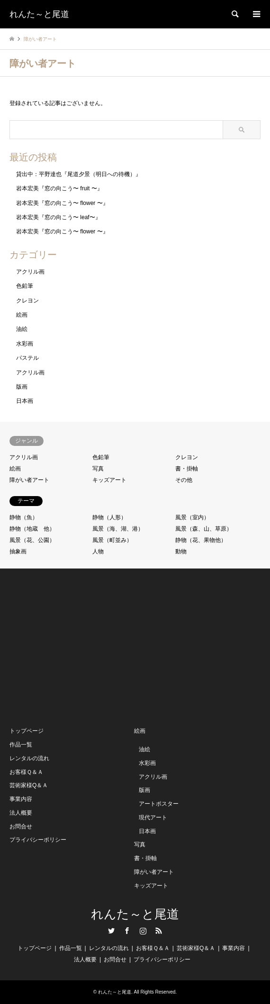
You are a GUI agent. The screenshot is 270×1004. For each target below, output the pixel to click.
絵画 (21, 314)
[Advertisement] (80, 646)
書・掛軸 (186, 468)
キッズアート (109, 480)
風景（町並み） (112, 540)
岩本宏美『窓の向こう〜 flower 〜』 (62, 203)
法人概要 (20, 812)
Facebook (127, 930)
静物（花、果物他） (200, 540)
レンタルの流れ (29, 758)
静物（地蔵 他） (32, 528)
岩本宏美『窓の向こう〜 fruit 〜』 (59, 188)
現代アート (153, 817)
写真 (98, 468)
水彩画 (24, 343)
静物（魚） (23, 517)
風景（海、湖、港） (118, 528)
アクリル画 (30, 271)
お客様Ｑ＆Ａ (26, 772)
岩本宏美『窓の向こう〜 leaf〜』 (58, 217)
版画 (21, 386)
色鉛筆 (24, 286)
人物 (98, 551)
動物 (181, 551)
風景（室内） (192, 517)
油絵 (21, 329)
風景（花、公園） (32, 540)
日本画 (24, 401)
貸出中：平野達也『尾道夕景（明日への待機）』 (78, 174)
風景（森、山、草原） (203, 528)
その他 (183, 480)
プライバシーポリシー (37, 839)
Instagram (143, 930)
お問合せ (20, 826)
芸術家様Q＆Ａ (28, 785)
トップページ (26, 731)
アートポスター (159, 803)
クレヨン (27, 300)
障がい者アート (29, 480)
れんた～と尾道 (135, 914)
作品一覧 (20, 744)
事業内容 (20, 799)
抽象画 (18, 551)
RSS (158, 930)
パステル (27, 358)
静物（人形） (109, 517)
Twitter (111, 930)
